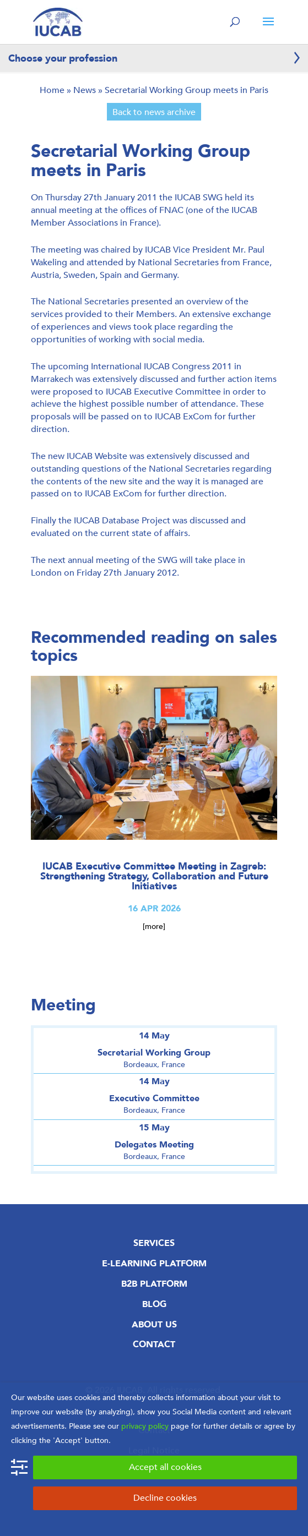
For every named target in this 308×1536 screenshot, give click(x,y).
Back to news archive (154, 112)
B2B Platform (154, 1284)
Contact (154, 1344)
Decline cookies (165, 1498)
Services (154, 1243)
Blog (154, 1304)
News (84, 90)
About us (154, 1325)
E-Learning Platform (154, 1264)
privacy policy (145, 1426)
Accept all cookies (165, 1467)
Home (52, 90)
